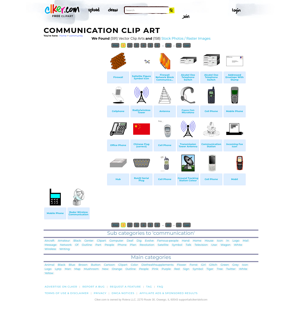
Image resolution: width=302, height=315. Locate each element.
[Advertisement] (75, 113)
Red (177, 269)
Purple (166, 269)
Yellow (49, 273)
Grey (235, 265)
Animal (49, 265)
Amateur (64, 240)
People (109, 245)
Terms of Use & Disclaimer (67, 293)
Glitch (213, 265)
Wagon (225, 245)
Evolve (149, 240)
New (105, 269)
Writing (65, 249)
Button (95, 265)
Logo (236, 240)
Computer (116, 240)
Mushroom (91, 269)
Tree (220, 269)
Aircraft (50, 240)
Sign (186, 269)
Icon (220, 240)
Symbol (177, 245)
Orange (117, 269)
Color (134, 265)
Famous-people (167, 240)
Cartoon (109, 265)
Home (63, 35)
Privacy (100, 293)
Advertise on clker (61, 286)
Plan (133, 245)
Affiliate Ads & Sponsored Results (168, 293)
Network (66, 245)
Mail (246, 240)
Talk (188, 245)
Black (77, 240)
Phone (122, 245)
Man (68, 269)
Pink (155, 269)
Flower (181, 265)
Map (77, 269)
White (238, 245)
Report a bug (93, 286)
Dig (139, 240)
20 (168, 45)
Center (89, 240)
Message (51, 245)
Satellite (163, 245)
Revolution (147, 245)
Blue (72, 265)
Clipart (101, 240)
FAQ (160, 286)
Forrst (193, 265)
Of (76, 245)
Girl (203, 265)
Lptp (58, 269)
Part (98, 245)
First (115, 45)
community (76, 35)
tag (149, 286)
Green (225, 265)
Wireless (50, 249)
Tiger (210, 269)
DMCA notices (123, 293)
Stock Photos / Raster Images (186, 39)
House (209, 240)
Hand (185, 240)
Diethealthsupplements (158, 265)
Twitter (231, 269)
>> (178, 45)
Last (186, 45)
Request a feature (125, 286)
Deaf (130, 240)
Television (201, 245)
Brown (83, 265)
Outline (87, 245)
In (227, 240)
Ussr (214, 245)
